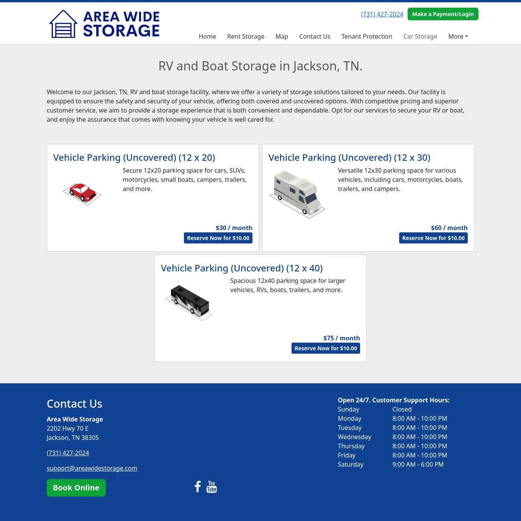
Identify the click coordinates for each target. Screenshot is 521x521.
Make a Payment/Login (443, 14)
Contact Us (314, 36)
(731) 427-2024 (382, 14)
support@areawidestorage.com (92, 468)
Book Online (76, 487)
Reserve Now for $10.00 (218, 238)
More (456, 36)
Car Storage (420, 36)
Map (281, 36)
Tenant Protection (366, 36)
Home (207, 36)
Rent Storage (245, 36)
